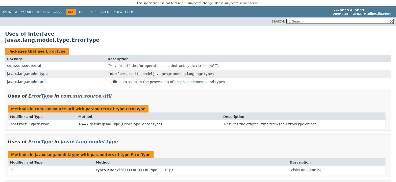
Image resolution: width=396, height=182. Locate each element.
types (220, 82)
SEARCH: (278, 21)
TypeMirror (39, 124)
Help (129, 12)
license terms (249, 3)
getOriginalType (105, 124)
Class (59, 12)
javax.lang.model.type (27, 74)
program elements (190, 82)
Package (44, 12)
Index (117, 12)
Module (27, 12)
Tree (82, 12)
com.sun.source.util (25, 65)
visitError (127, 170)
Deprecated (99, 12)
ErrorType (56, 51)
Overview (10, 12)
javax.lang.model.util (26, 82)
